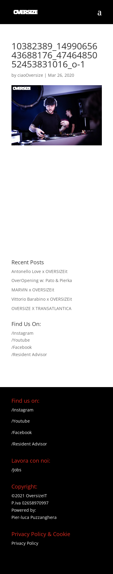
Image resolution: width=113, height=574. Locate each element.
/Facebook (21, 347)
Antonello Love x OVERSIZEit (39, 271)
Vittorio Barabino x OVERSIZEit (41, 299)
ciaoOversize (30, 75)
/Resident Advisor (29, 354)
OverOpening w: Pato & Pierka (41, 280)
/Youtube (20, 340)
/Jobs (16, 470)
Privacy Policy (24, 543)
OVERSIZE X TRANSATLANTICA (41, 308)
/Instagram (22, 333)
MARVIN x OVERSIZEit (32, 290)
